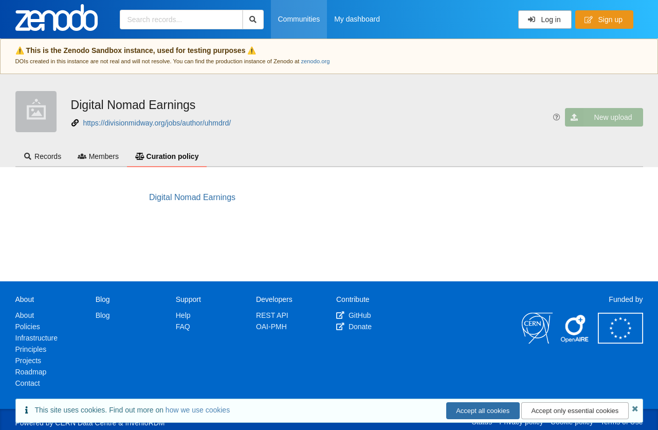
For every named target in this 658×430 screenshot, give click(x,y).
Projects (28, 360)
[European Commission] (620, 341)
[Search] (253, 19)
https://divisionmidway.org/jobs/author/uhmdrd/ (157, 123)
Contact (27, 383)
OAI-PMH (271, 326)
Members (98, 156)
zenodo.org (315, 61)
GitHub (353, 315)
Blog (103, 315)
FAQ (183, 326)
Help (183, 315)
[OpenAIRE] (575, 341)
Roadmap (31, 372)
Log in (544, 19)
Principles (31, 349)
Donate (354, 326)
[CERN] (537, 341)
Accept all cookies (482, 411)
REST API (272, 315)
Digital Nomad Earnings (133, 105)
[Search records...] (181, 19)
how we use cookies (198, 410)
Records (43, 156)
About (24, 315)
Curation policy (166, 156)
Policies (27, 326)
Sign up (603, 19)
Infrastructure (36, 338)
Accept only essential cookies (574, 411)
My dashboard (357, 19)
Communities (299, 19)
